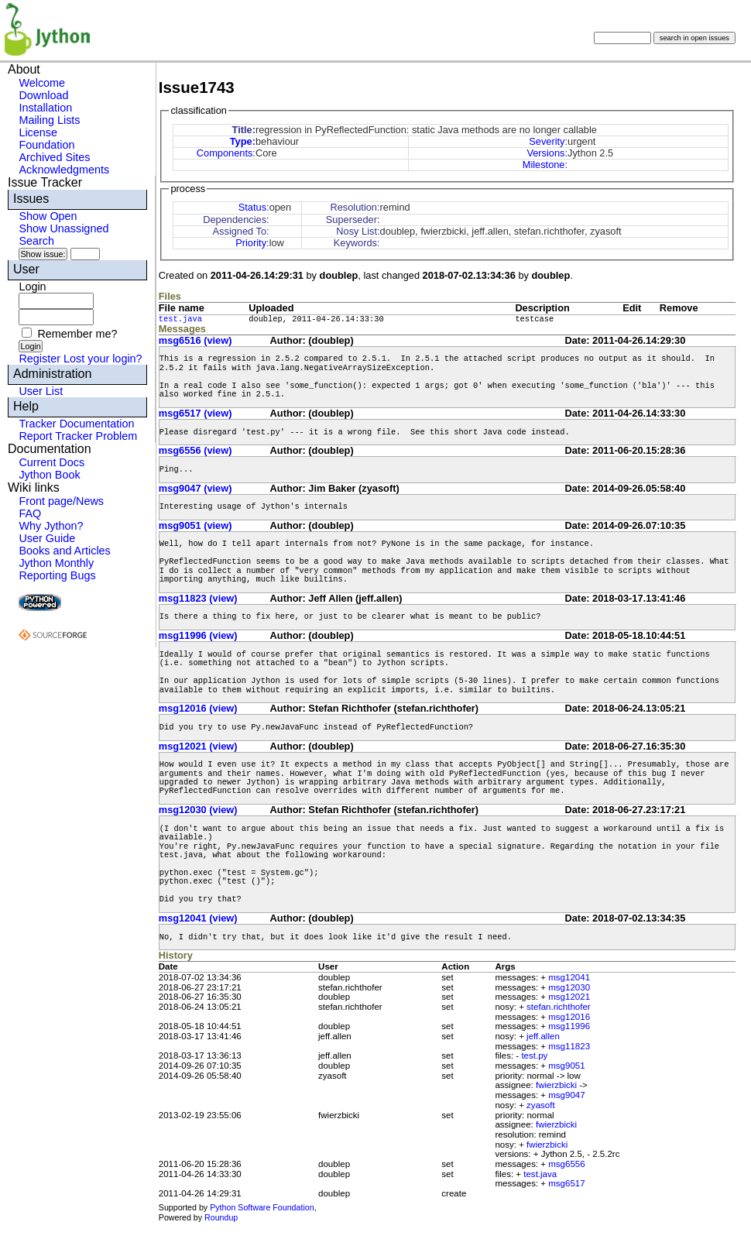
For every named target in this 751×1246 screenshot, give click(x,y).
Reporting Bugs (57, 575)
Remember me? (77, 334)
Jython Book (49, 475)
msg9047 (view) (195, 488)
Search (36, 241)
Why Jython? (51, 526)
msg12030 (569, 987)
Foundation (46, 145)
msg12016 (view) (198, 708)
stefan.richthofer (558, 1006)
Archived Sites (54, 157)
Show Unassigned (63, 228)
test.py (534, 1055)
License (38, 132)
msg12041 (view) (198, 918)
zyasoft (540, 1105)
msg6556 (566, 1164)
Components (225, 153)
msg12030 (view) (198, 809)
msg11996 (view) (198, 635)
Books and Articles (64, 550)
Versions (545, 153)
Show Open (48, 216)
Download (43, 95)
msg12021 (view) (198, 746)
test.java (180, 319)
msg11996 (569, 1026)
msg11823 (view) (198, 598)
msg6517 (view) (195, 413)
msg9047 (566, 1095)
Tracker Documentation (76, 423)
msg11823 (569, 1046)
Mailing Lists (49, 120)
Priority (250, 243)
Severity (546, 141)
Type (241, 141)
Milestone (544, 164)
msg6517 (566, 1183)
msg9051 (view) (195, 525)
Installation (45, 107)
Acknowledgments (64, 169)
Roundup (221, 1217)
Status (252, 207)
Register (39, 358)
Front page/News (61, 501)
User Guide (47, 538)
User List (41, 391)
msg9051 (566, 1065)
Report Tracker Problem (78, 436)
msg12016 (569, 1016)
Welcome (42, 83)
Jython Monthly (56, 563)
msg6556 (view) (195, 450)
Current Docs (51, 462)
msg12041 (569, 977)
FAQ (30, 513)
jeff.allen (543, 1036)
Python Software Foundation (262, 1207)
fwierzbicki (556, 1085)
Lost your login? (102, 358)
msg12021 (569, 996)
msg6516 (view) (195, 340)
